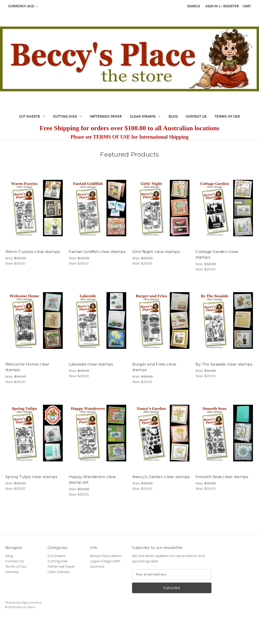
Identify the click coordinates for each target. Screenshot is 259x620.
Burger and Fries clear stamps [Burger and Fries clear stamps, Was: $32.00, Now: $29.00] (154, 367)
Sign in (211, 6)
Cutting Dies (67, 116)
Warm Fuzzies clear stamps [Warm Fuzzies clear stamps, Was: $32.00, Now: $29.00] (32, 251)
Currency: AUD (22, 6)
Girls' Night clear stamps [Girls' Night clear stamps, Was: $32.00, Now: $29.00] (156, 251)
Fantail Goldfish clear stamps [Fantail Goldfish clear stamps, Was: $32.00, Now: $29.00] (97, 251)
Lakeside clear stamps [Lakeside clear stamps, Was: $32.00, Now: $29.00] (91, 364)
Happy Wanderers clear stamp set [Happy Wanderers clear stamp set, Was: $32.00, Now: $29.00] (92, 479)
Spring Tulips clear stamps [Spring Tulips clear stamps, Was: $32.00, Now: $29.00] (31, 476)
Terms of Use (227, 116)
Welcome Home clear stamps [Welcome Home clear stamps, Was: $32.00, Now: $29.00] (27, 367)
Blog (173, 116)
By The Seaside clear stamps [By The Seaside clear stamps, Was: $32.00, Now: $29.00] (224, 364)
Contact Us (196, 116)
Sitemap (12, 572)
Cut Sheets (32, 116)
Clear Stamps (145, 116)
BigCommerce (32, 602)
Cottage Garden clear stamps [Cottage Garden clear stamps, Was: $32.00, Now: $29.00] (217, 254)
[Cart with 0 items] (247, 6)
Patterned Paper (106, 116)
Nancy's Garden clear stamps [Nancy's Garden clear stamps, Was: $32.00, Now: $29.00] (161, 476)
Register (231, 6)
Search (193, 6)
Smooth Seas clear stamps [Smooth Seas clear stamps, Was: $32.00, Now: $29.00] (222, 476)
